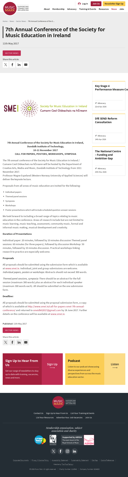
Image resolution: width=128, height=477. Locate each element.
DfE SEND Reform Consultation (106, 120)
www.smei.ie (12, 268)
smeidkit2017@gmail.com (47, 310)
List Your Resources (45, 417)
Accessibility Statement (60, 460)
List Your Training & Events (82, 413)
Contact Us (38, 413)
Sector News (11, 53)
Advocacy (71, 9)
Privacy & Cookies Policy (40, 460)
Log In (85, 3)
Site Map (95, 460)
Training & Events (87, 9)
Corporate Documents (21, 460)
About (47, 9)
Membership (58, 9)
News (114, 9)
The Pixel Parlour (67, 464)
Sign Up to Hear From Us (57, 413)
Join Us (96, 3)
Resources (104, 9)
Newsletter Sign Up (114, 3)
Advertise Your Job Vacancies (69, 417)
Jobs (121, 9)
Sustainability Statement (80, 460)
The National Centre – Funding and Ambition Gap (108, 154)
